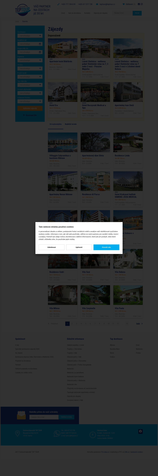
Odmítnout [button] (51, 247)
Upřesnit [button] (79, 247)
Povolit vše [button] (106, 247)
